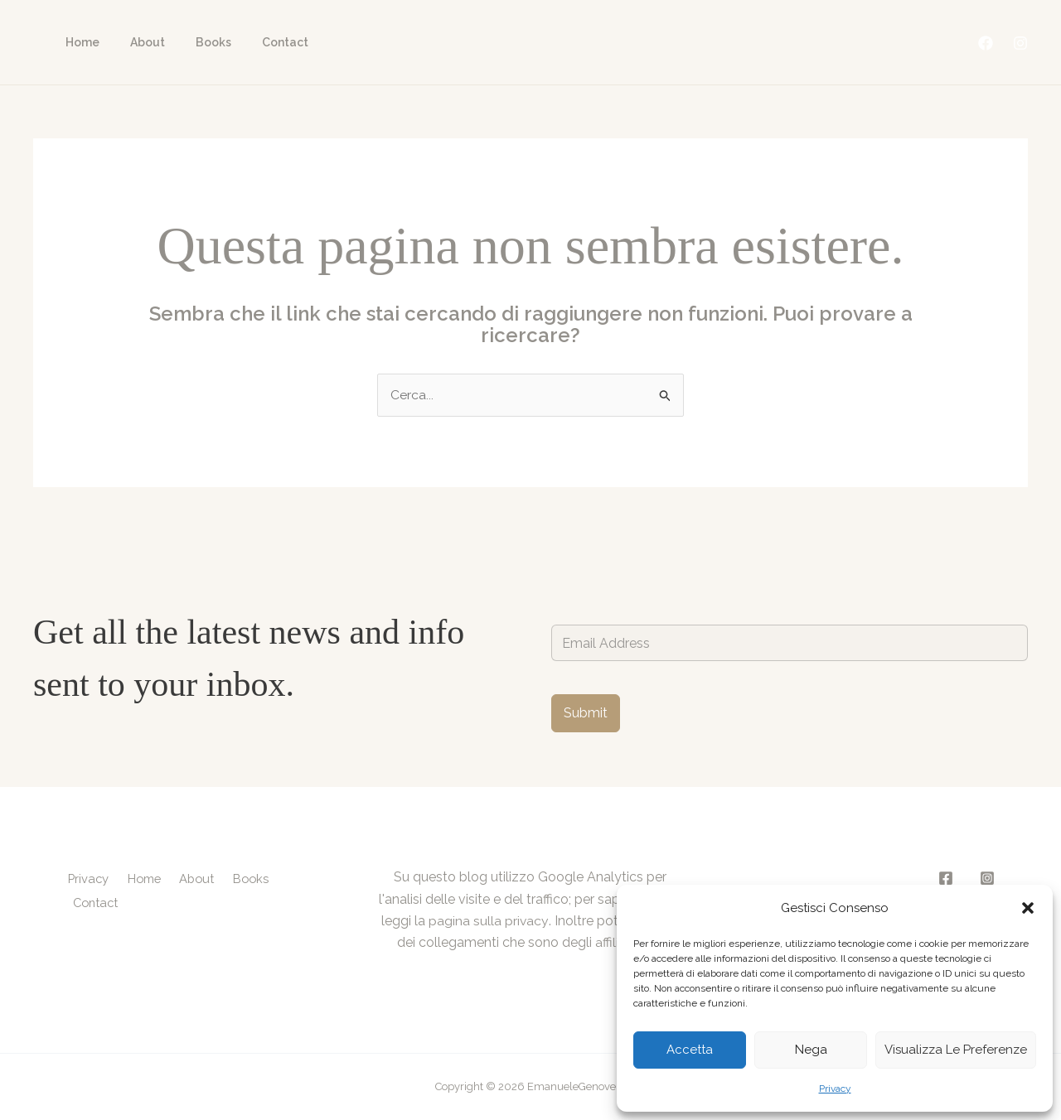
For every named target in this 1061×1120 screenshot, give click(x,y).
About (136, 42)
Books (194, 42)
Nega (811, 1049)
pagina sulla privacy (489, 921)
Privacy (835, 1088)
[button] (1028, 908)
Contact (258, 42)
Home (78, 42)
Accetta (689, 1049)
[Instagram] (1020, 43)
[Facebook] (985, 43)
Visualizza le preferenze (955, 1049)
